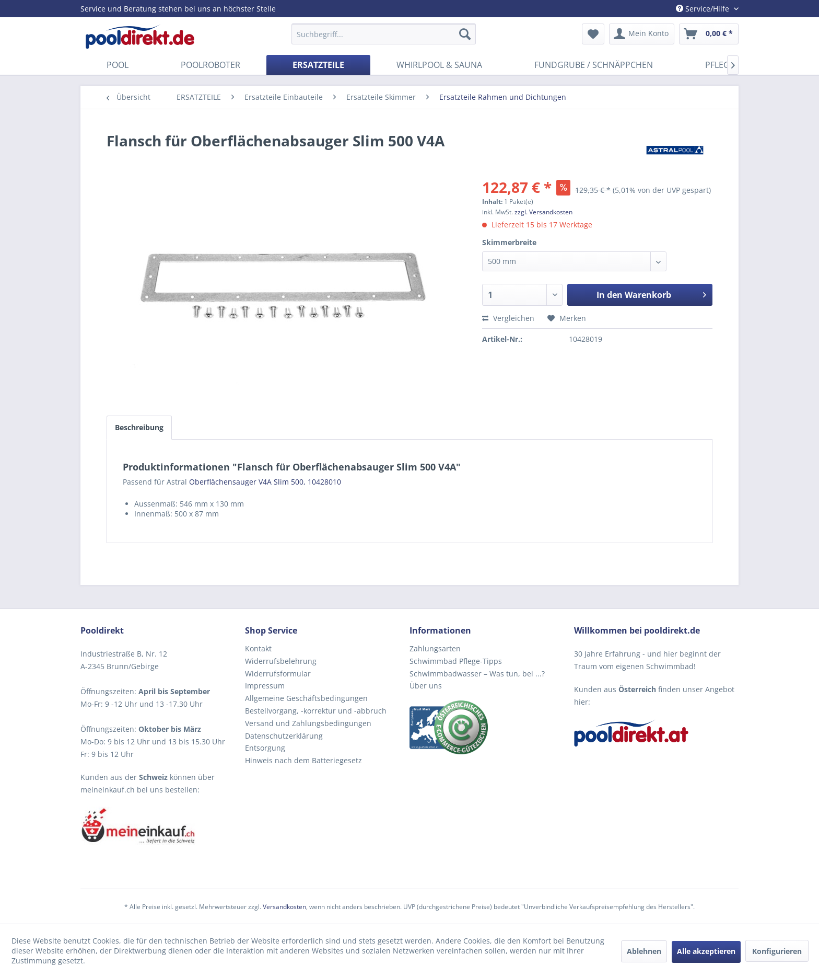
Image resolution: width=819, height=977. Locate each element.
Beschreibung (139, 427)
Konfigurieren (777, 951)
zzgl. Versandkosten (543, 212)
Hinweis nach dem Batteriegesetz (303, 760)
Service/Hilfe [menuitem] (703, 9)
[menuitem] (383, 34)
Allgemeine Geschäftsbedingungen (306, 698)
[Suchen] (465, 34)
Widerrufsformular (278, 674)
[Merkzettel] (593, 34)
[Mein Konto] (641, 34)
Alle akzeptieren (706, 951)
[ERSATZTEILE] (318, 65)
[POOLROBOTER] (210, 65)
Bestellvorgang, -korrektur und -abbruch (316, 711)
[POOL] (117, 65)
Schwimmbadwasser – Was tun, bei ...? (477, 674)
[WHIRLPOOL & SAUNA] (439, 65)
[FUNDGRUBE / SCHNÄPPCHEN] (593, 65)
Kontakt (258, 648)
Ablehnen (644, 951)
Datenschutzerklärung (284, 736)
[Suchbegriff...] (383, 34)
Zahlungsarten (435, 648)
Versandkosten (284, 906)
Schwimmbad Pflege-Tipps (456, 661)
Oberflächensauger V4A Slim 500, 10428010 (265, 482)
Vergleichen (508, 318)
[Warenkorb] (709, 34)
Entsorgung (265, 748)
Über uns (426, 686)
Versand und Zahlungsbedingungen (308, 723)
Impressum (265, 686)
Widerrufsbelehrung (281, 661)
